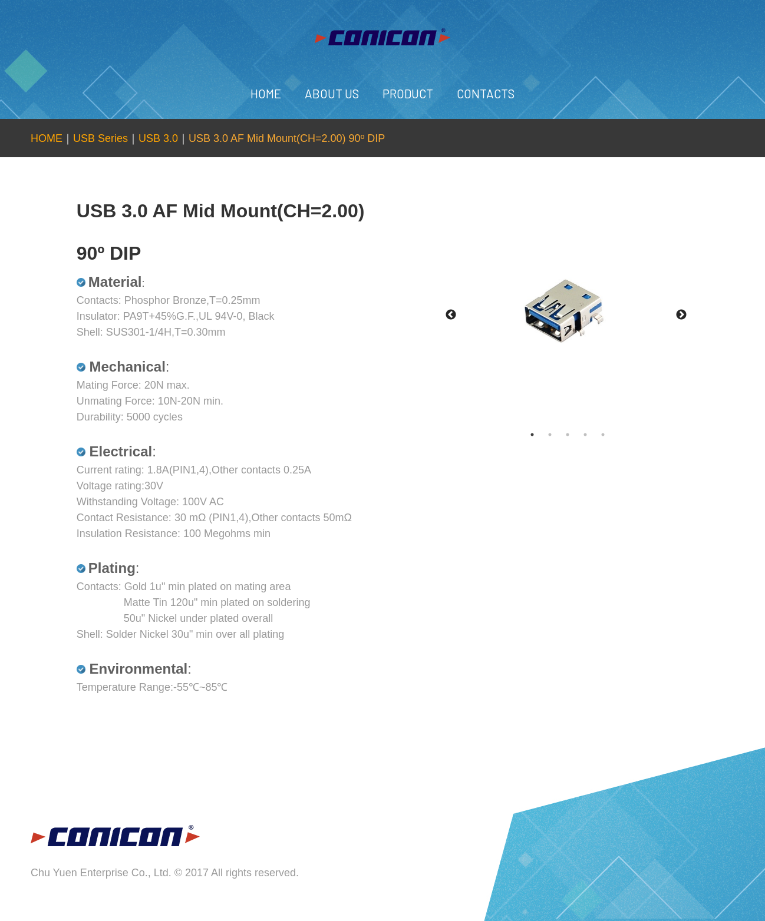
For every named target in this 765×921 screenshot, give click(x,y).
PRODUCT (407, 93)
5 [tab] (615, 434)
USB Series (100, 138)
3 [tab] (579, 434)
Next (681, 315)
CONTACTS (486, 93)
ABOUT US (332, 93)
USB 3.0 (158, 138)
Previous (451, 315)
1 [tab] (544, 434)
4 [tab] (597, 434)
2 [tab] (562, 434)
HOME (265, 93)
